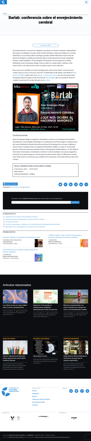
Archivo (34, 391)
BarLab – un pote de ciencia (47, 75)
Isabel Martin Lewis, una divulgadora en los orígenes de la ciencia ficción (25, 227)
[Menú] (86, 2)
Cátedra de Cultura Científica (41, 399)
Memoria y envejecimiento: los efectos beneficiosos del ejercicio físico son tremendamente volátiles (75, 307)
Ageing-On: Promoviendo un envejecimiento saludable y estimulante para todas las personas (45, 307)
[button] (60, 184)
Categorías (35, 393)
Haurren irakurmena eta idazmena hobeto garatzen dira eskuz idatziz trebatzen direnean (14, 358)
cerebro (47, 80)
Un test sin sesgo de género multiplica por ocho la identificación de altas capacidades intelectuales (32, 224)
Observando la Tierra (40, 356)
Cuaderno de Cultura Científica (15, 437)
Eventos (27, 187)
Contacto (35, 405)
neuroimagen (50, 78)
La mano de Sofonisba (11, 222)
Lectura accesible (45, 45)
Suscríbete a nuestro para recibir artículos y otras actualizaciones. (37, 198)
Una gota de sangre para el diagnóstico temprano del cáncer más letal (24, 219)
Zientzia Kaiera (9, 339)
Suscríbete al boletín (38, 402)
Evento (5, 13)
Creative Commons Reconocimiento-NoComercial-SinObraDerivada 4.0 (52, 437)
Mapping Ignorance (71, 339)
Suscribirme (75, 202)
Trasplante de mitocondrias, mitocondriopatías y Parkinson (21, 217)
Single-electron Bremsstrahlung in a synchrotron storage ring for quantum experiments (75, 358)
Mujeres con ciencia (41, 339)
